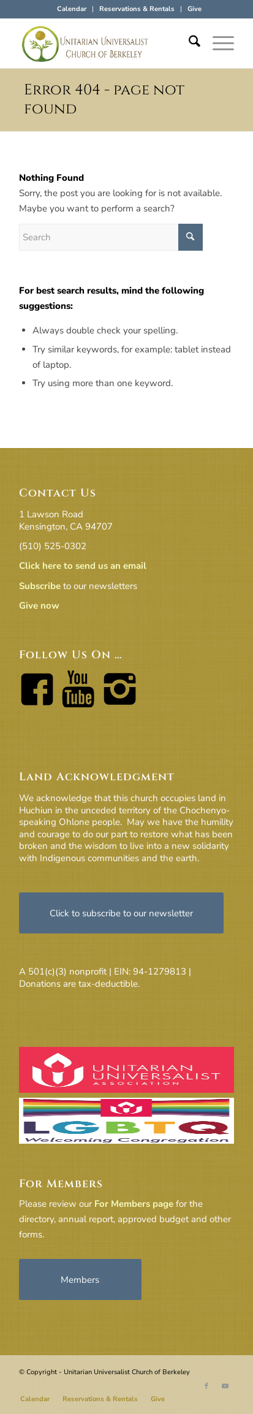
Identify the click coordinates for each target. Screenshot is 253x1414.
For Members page (133, 1204)
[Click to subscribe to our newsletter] (121, 912)
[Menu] (217, 43)
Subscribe (40, 586)
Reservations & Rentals (137, 8)
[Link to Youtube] (225, 1386)
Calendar (71, 8)
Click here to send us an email (82, 566)
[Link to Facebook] (206, 1386)
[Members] (80, 1279)
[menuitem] (72, 9)
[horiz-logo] (105, 43)
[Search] (188, 43)
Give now (39, 605)
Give (194, 8)
